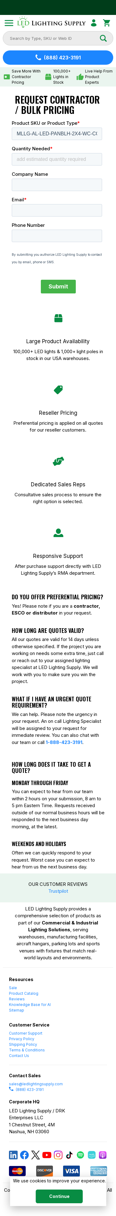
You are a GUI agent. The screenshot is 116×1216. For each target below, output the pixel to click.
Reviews (17, 999)
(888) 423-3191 (26, 1089)
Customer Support (25, 1033)
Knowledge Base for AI (30, 1004)
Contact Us (19, 1055)
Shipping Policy (23, 1044)
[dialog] (58, 1191)
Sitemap (16, 1010)
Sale (13, 987)
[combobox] (54, 38)
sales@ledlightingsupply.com (36, 1084)
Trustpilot (58, 891)
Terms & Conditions (27, 1050)
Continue (59, 1196)
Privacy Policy (21, 1038)
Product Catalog (23, 993)
